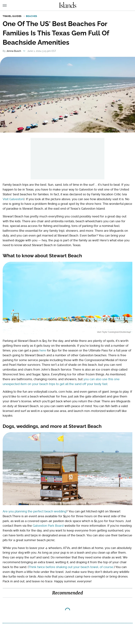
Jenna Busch (13, 50)
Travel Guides (12, 16)
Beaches (31, 16)
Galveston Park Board (48, 525)
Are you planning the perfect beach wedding (34, 511)
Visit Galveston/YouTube (122, 130)
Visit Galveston (13, 199)
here (42, 350)
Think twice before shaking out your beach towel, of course (71, 567)
